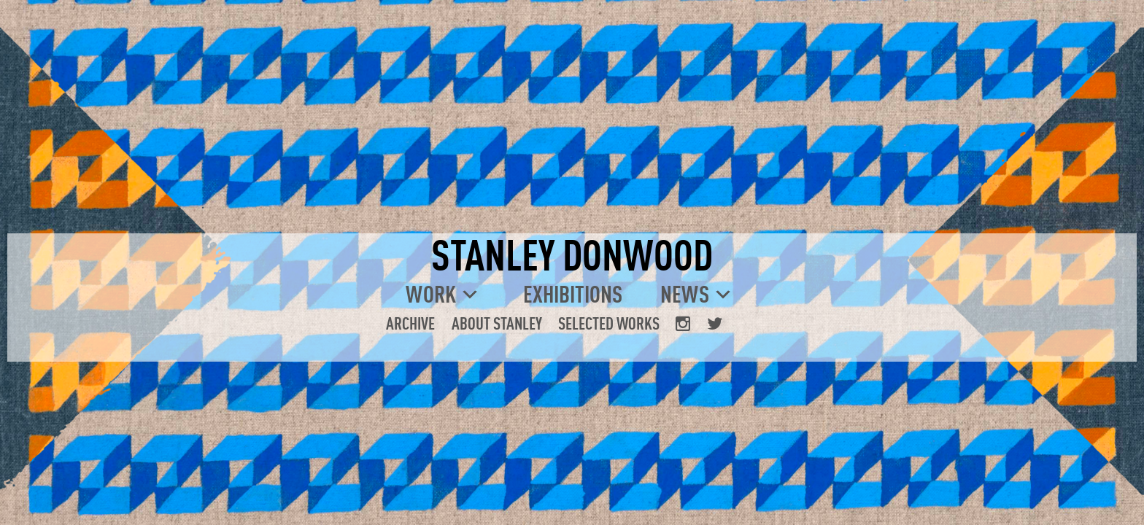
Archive (410, 323)
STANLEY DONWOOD (572, 254)
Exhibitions (572, 294)
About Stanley (497, 323)
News (684, 294)
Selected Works (609, 323)
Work (431, 294)
